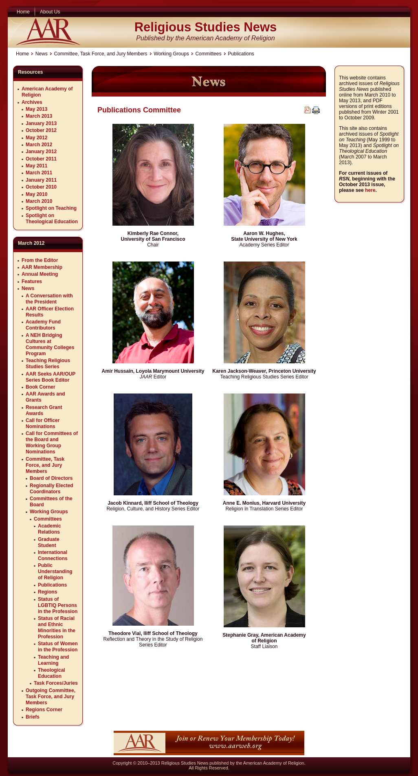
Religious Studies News (205, 27)
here (370, 190)
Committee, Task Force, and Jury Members (100, 54)
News (41, 54)
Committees (208, 54)
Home (22, 54)
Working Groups (171, 54)
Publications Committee (139, 110)
